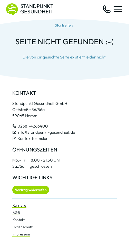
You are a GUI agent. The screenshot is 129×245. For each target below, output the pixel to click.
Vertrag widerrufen (31, 190)
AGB (16, 212)
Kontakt (19, 219)
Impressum (21, 234)
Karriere (19, 205)
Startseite (63, 25)
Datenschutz (23, 227)
